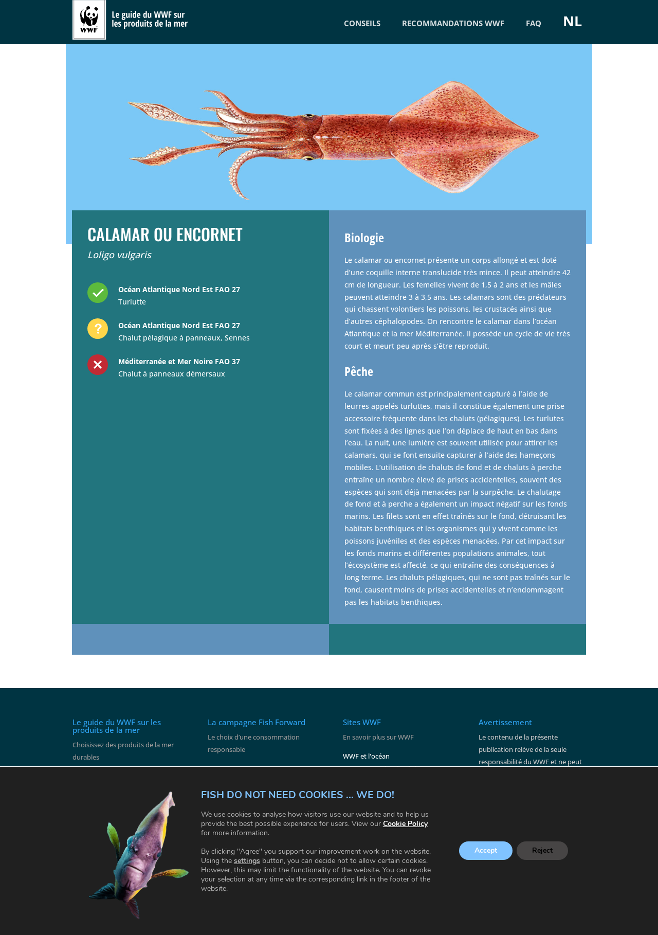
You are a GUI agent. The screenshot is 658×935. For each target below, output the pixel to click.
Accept (485, 851)
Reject (542, 851)
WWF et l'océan (366, 756)
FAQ (533, 23)
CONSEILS (362, 23)
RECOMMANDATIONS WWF (453, 23)
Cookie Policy (405, 824)
